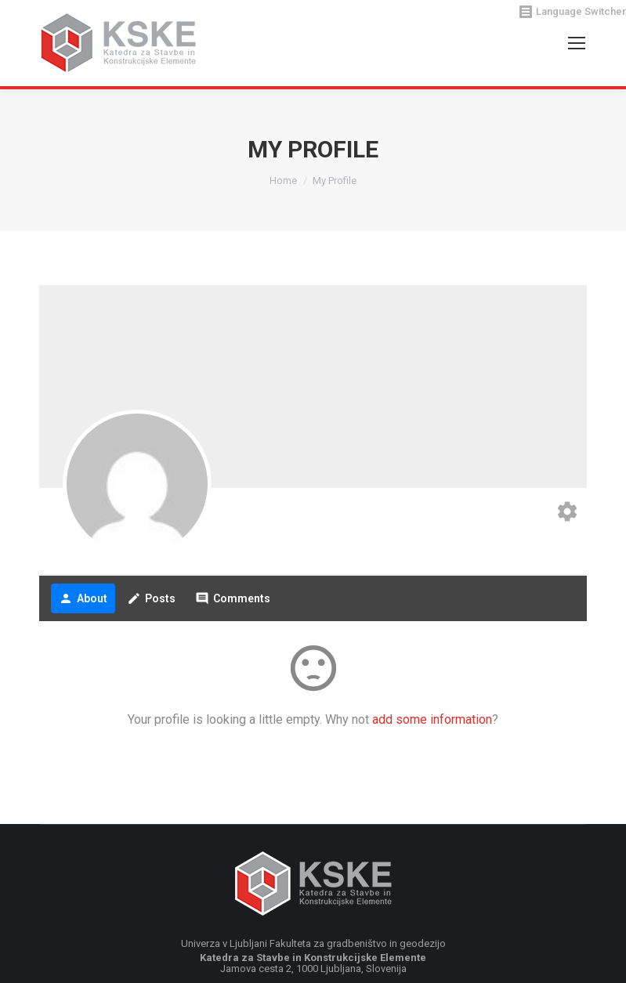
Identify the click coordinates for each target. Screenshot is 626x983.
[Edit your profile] (567, 513)
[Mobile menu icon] (576, 43)
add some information (432, 719)
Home (283, 180)
